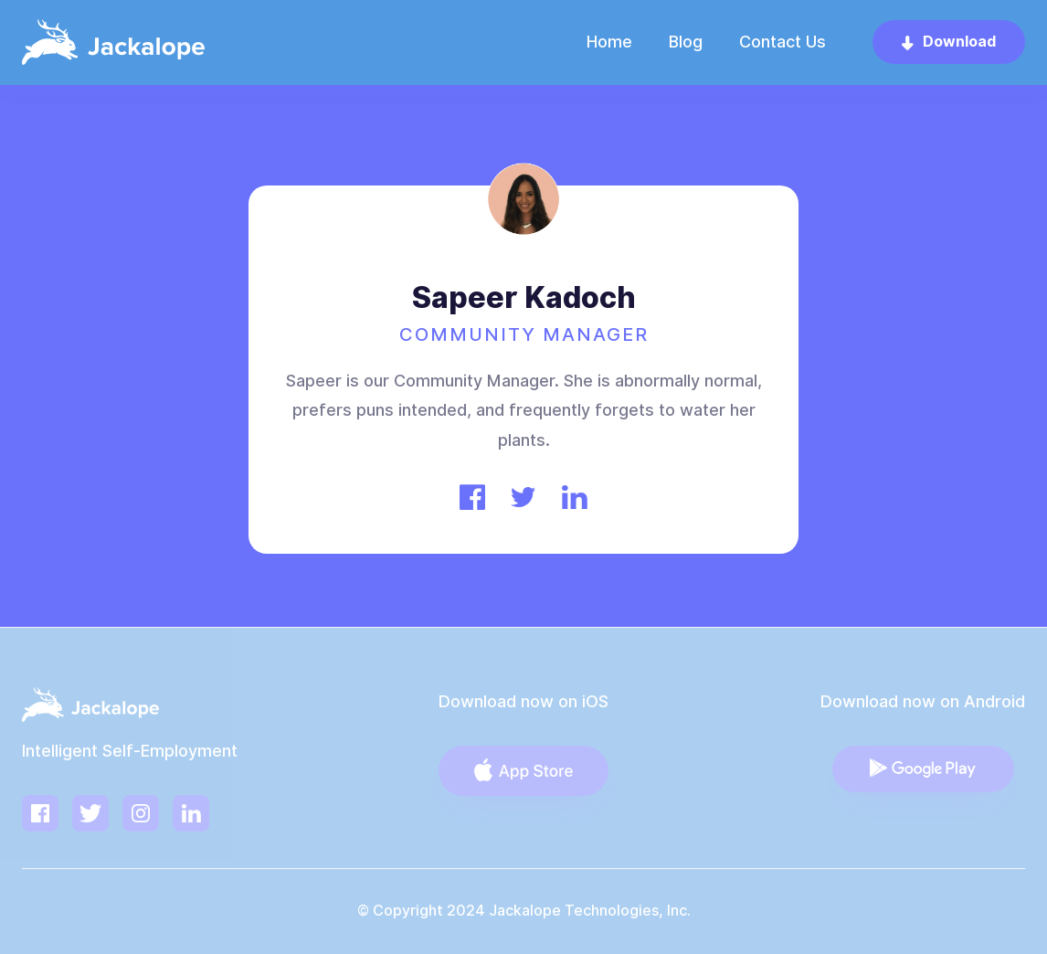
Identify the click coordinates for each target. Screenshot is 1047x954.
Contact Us (782, 41)
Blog (686, 41)
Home (609, 41)
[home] (113, 42)
